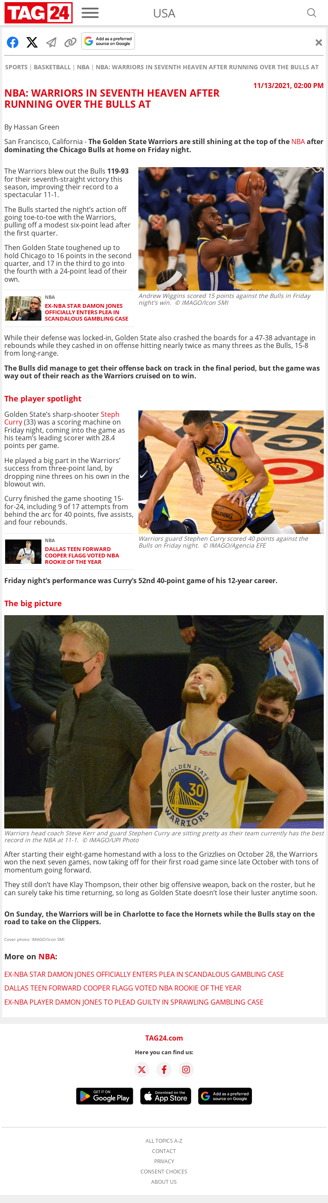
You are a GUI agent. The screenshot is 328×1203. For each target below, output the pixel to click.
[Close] (319, 42)
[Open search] (311, 12)
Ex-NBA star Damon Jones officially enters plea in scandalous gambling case (86, 312)
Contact (164, 1151)
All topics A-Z (164, 1141)
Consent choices (164, 1172)
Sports (16, 67)
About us (164, 1182)
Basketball (52, 67)
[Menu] (90, 12)
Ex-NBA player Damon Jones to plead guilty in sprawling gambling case (134, 1002)
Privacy (164, 1162)
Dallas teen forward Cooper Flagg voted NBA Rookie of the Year (82, 556)
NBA (83, 67)
